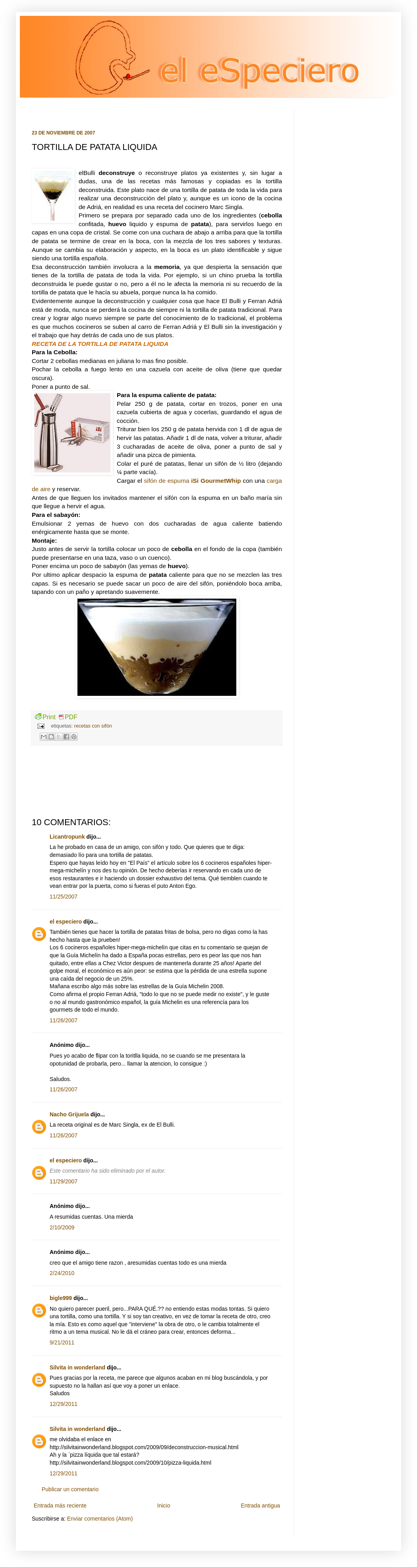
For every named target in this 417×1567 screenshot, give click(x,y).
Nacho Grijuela (69, 1114)
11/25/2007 (63, 896)
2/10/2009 (62, 1227)
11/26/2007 (63, 1020)
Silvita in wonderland (77, 1367)
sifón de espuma (192, 480)
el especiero (66, 921)
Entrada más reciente (60, 1505)
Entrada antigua (260, 1505)
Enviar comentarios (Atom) (100, 1518)
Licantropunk (67, 836)
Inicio (163, 1505)
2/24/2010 (62, 1273)
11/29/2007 (63, 1181)
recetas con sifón (93, 726)
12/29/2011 (63, 1404)
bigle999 (61, 1298)
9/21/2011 (62, 1342)
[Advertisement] (156, 781)
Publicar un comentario (70, 1489)
